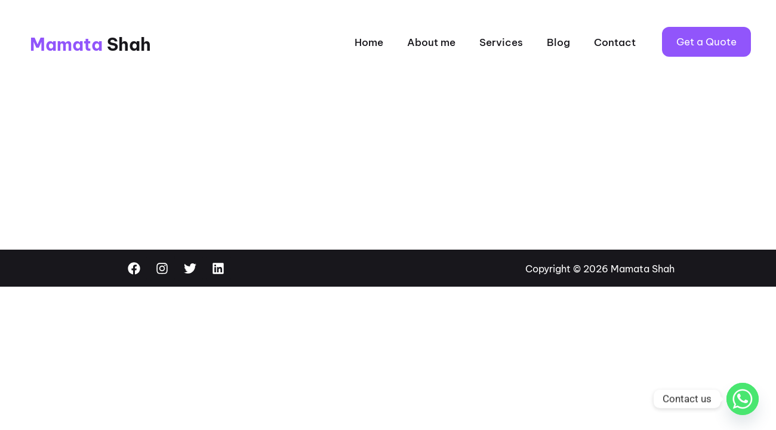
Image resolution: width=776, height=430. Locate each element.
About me (431, 42)
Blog (558, 42)
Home (369, 42)
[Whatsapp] (742, 399)
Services (501, 42)
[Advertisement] (388, 160)
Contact (615, 42)
